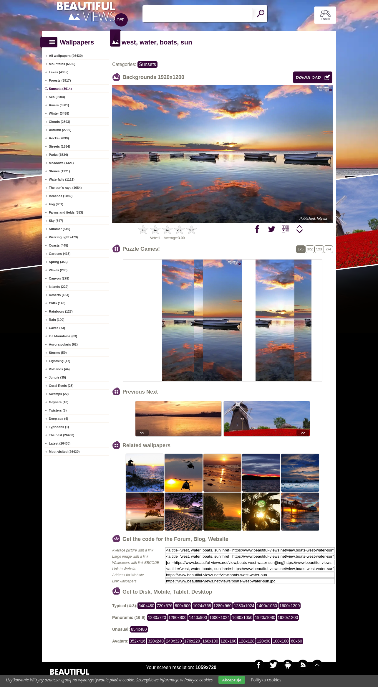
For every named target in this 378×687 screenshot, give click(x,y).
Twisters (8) (58, 410)
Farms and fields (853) (66, 212)
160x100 (210, 641)
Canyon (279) (59, 278)
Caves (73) (57, 328)
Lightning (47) (59, 361)
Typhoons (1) (59, 427)
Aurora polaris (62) (63, 344)
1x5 (301, 249)
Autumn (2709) (60, 130)
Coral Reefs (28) (61, 385)
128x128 (247, 641)
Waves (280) (58, 270)
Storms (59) (58, 352)
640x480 (146, 605)
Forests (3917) (60, 80)
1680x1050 (242, 617)
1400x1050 (267, 605)
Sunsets (147, 64)
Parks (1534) (58, 154)
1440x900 (198, 617)
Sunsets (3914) (60, 88)
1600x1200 (289, 605)
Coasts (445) (58, 245)
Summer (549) (59, 229)
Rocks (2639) (59, 138)
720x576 (165, 605)
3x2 (310, 249)
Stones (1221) (59, 171)
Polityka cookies (266, 680)
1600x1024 (219, 617)
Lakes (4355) (58, 72)
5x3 (319, 249)
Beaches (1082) (60, 196)
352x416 (138, 641)
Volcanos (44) (59, 369)
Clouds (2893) (59, 121)
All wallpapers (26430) (66, 55)
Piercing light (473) (63, 237)
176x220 (192, 641)
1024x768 (202, 605)
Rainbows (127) (61, 311)
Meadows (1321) (61, 163)
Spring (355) (58, 262)
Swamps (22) (59, 394)
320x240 (156, 641)
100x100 (281, 641)
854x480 (139, 629)
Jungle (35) (57, 377)
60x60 (296, 641)
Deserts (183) (59, 295)
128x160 (228, 641)
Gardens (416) (59, 253)
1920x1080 (265, 617)
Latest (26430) (59, 443)
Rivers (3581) (59, 105)
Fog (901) (56, 204)
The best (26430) (61, 435)
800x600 (183, 605)
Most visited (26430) (64, 451)
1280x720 (157, 617)
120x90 (264, 641)
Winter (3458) (59, 113)
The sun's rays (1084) (65, 187)
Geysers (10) (58, 402)
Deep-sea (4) (58, 418)
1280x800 (177, 617)
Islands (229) (59, 286)
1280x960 (222, 605)
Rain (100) (56, 319)
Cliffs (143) (57, 303)
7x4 (328, 249)
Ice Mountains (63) (63, 336)
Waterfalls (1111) (61, 179)
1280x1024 (244, 605)
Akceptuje (231, 680)
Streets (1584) (59, 146)
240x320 (174, 641)
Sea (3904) (57, 97)
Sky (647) (56, 220)
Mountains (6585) (62, 64)
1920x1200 (288, 617)
